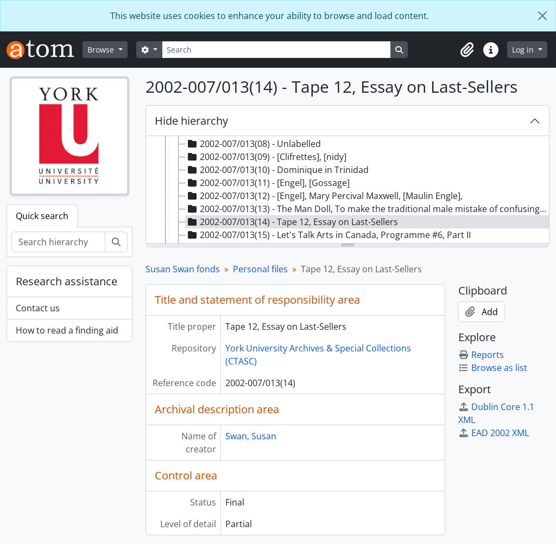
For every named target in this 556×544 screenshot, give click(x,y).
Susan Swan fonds (183, 269)
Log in (524, 49)
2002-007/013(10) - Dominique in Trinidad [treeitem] (277, 169)
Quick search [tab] (42, 216)
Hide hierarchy (191, 120)
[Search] (276, 49)
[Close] (542, 16)
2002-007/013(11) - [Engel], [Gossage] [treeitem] (268, 182)
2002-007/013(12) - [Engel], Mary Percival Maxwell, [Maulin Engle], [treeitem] (324, 195)
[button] (467, 50)
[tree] (347, 190)
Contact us (38, 308)
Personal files (260, 269)
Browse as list (492, 368)
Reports (481, 355)
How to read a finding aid (67, 330)
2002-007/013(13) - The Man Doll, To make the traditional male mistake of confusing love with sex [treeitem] (367, 208)
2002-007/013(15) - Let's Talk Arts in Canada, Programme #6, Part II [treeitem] (328, 234)
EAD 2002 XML (493, 433)
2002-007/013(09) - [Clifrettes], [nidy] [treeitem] (266, 156)
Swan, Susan (250, 436)
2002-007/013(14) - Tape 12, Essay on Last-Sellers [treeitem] (292, 221)
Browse (101, 49)
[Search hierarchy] (58, 242)
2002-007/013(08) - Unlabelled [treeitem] (253, 143)
